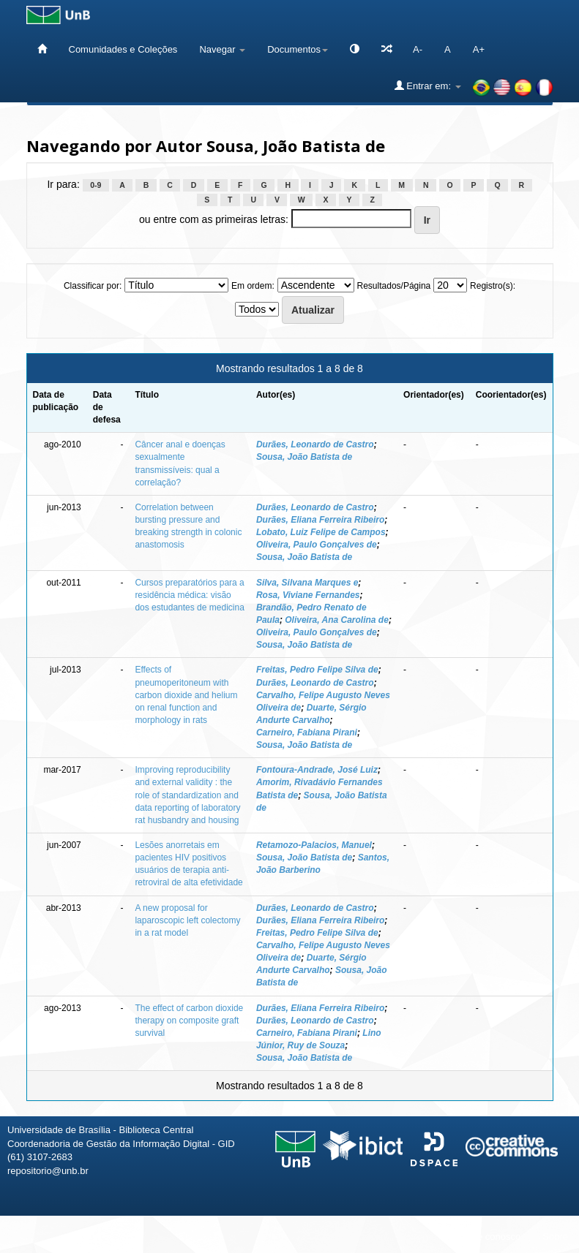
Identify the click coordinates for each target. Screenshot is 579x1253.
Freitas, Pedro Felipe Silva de (317, 670)
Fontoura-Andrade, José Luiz (317, 770)
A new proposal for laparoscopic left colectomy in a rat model (187, 920)
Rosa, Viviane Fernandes (308, 595)
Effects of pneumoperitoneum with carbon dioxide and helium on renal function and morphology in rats (186, 695)
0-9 (95, 185)
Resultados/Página (394, 286)
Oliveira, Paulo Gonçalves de (316, 545)
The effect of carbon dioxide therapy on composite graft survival (189, 1020)
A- (417, 49)
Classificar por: (93, 286)
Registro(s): (492, 286)
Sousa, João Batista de (304, 457)
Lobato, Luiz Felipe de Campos (321, 532)
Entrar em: (428, 85)
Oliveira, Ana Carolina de (337, 620)
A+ (479, 49)
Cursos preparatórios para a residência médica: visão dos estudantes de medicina (189, 595)
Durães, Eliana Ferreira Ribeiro (320, 520)
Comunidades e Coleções (123, 49)
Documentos (297, 49)
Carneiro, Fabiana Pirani (306, 732)
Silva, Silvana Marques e (307, 583)
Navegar (222, 49)
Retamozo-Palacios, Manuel (314, 845)
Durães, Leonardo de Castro (315, 444)
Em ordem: (252, 286)
